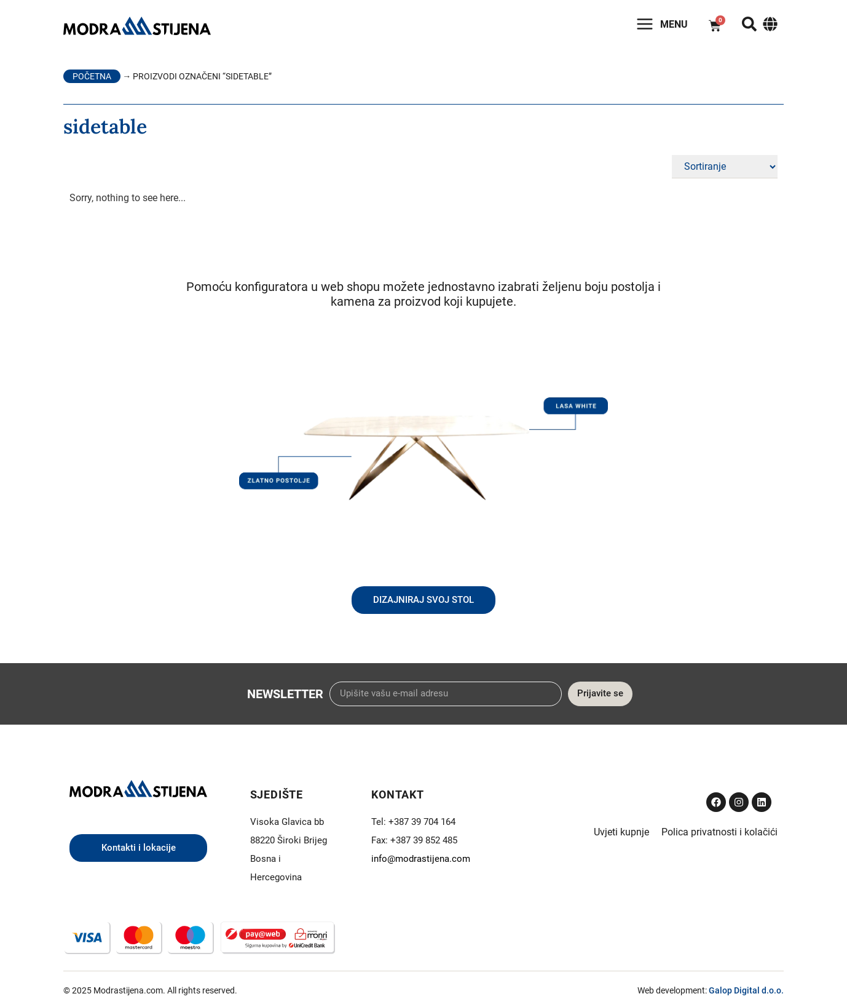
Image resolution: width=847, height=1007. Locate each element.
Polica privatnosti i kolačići (719, 832)
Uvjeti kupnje (621, 832)
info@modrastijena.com (420, 858)
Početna (92, 76)
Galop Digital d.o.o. (746, 990)
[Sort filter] (725, 166)
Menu (674, 24)
